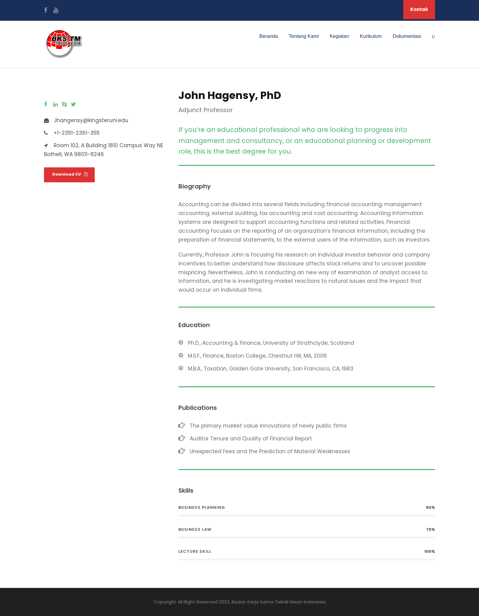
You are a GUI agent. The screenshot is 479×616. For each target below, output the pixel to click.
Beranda (268, 36)
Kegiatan (339, 36)
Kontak (419, 9)
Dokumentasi (407, 36)
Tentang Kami (304, 36)
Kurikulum (371, 36)
